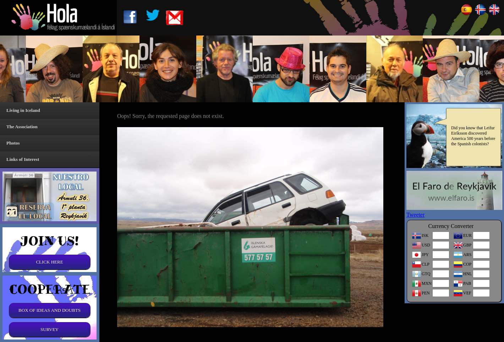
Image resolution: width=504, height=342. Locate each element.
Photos (13, 143)
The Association (22, 126)
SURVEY (49, 329)
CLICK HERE (49, 262)
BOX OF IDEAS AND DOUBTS (49, 310)
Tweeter (415, 215)
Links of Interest (22, 159)
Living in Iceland (23, 110)
